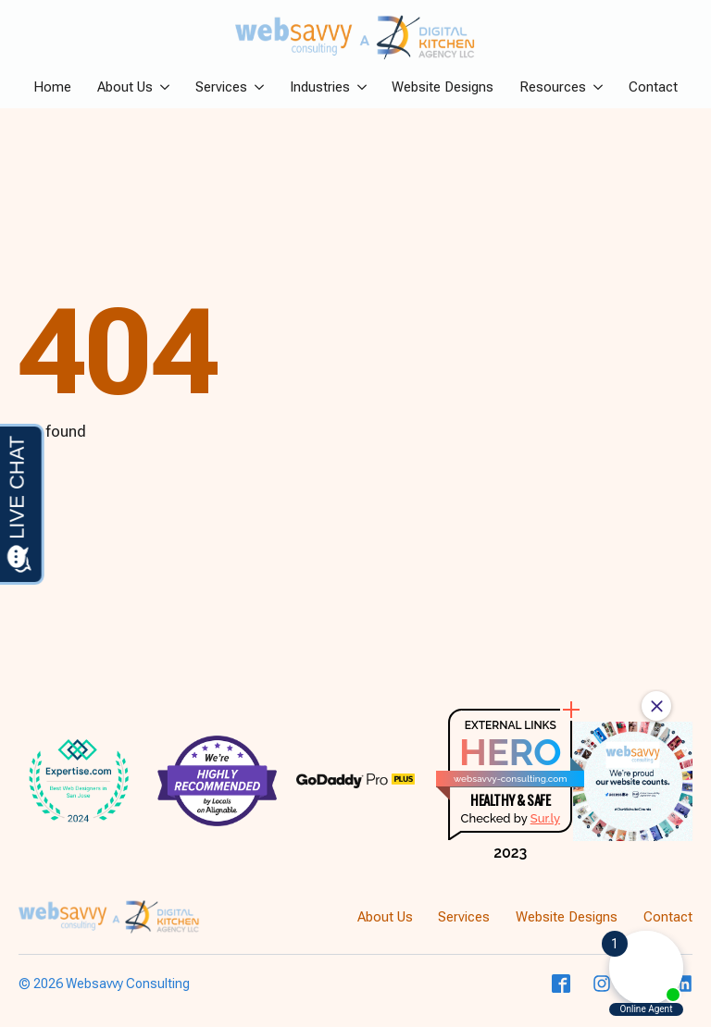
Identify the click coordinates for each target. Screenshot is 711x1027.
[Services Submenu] (255, 87)
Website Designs (442, 87)
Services (221, 87)
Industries (320, 87)
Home (52, 87)
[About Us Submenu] (161, 87)
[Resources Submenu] (594, 87)
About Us (125, 87)
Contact (653, 87)
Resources (552, 87)
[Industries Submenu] (358, 87)
